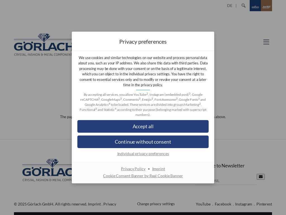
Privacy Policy (133, 168)
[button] (143, 126)
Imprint (158, 168)
